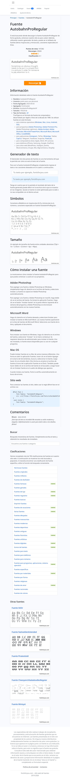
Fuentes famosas (20, 484)
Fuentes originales (20, 472)
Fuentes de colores (21, 593)
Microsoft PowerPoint (32, 131)
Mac (44, 122)
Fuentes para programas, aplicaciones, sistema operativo (31, 564)
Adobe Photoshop (35, 127)
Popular (46, 8)
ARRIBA (39, 8)
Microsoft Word (45, 131)
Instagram (33, 136)
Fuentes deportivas (21, 527)
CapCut (19, 138)
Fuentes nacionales (21, 589)
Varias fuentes (19, 511)
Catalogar (20, 8)
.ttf (27, 113)
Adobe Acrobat (43, 129)
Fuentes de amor (20, 585)
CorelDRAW (25, 134)
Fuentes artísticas (20, 539)
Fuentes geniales (20, 488)
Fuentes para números (22, 559)
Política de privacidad (30, 767)
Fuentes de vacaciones (22, 508)
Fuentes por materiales (22, 573)
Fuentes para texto (21, 551)
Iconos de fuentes (20, 547)
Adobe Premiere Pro (50, 127)
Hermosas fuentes (20, 468)
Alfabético (14, 13)
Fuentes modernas (21, 523)
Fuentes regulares (20, 496)
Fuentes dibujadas (20, 515)
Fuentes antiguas (20, 531)
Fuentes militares (20, 476)
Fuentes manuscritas (21, 519)
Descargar (35, 83)
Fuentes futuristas (20, 535)
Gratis (12, 8)
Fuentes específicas (21, 569)
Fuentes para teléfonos (22, 555)
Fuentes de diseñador (22, 480)
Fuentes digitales (20, 543)
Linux (48, 122)
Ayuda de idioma (25, 13)
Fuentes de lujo (19, 492)
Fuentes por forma (21, 577)
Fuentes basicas (20, 500)
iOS (17, 125)
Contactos (43, 767)
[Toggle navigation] (13, 2)
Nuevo (30, 8)
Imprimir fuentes (20, 504)
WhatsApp (47, 136)
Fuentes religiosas (20, 581)
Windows (38, 122)
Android (54, 122)
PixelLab (48, 138)
